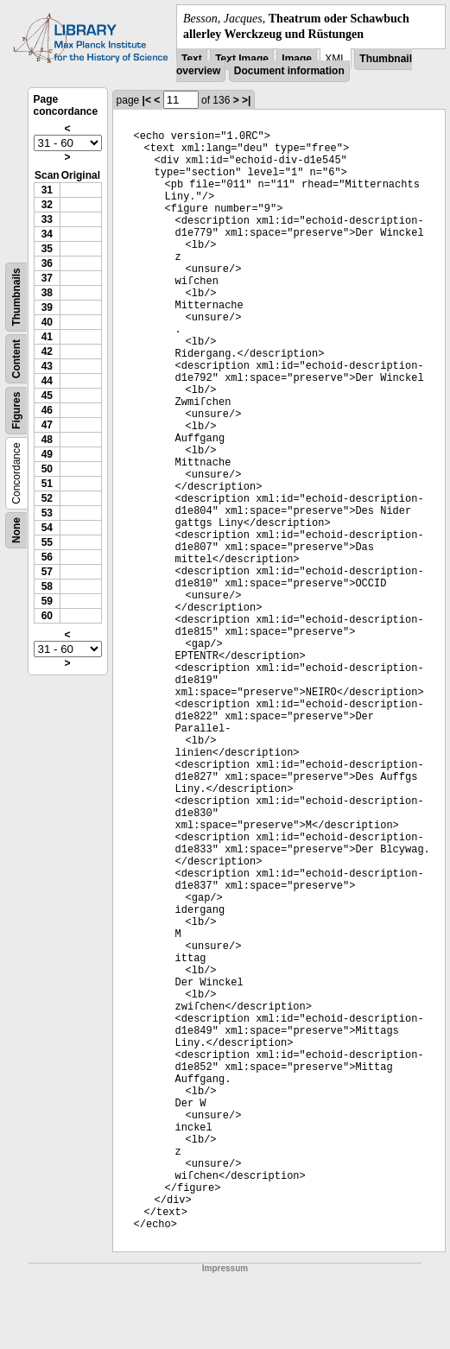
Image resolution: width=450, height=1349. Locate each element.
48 (47, 440)
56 (47, 557)
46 (47, 410)
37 (47, 278)
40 (47, 322)
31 (47, 190)
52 (47, 498)
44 (47, 381)
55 (47, 542)
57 (47, 572)
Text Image (242, 59)
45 (47, 396)
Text (191, 59)
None (16, 530)
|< (147, 100)
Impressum (225, 1268)
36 (47, 263)
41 (47, 337)
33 (47, 219)
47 (47, 425)
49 (47, 454)
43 (47, 366)
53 (47, 513)
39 (47, 307)
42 (47, 351)
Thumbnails (16, 297)
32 (47, 205)
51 (47, 484)
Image (297, 59)
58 (47, 586)
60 (47, 616)
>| (246, 100)
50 (47, 469)
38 (47, 293)
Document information (289, 71)
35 (47, 249)
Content (16, 358)
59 (47, 601)
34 (47, 234)
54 (47, 528)
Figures (16, 410)
